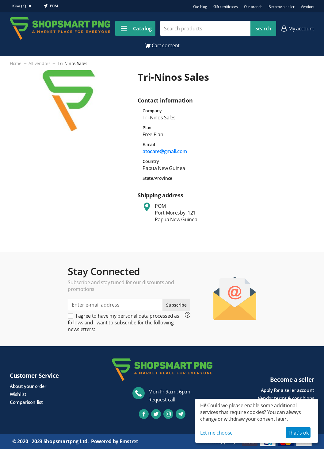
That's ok (298, 432)
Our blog (200, 6)
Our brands (253, 6)
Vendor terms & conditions (286, 398)
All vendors (40, 63)
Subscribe (176, 305)
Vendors (307, 6)
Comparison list (26, 402)
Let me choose (216, 432)
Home (15, 63)
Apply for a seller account (287, 390)
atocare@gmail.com (165, 151)
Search (263, 28)
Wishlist (18, 394)
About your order (28, 386)
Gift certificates (225, 6)
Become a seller (282, 6)
